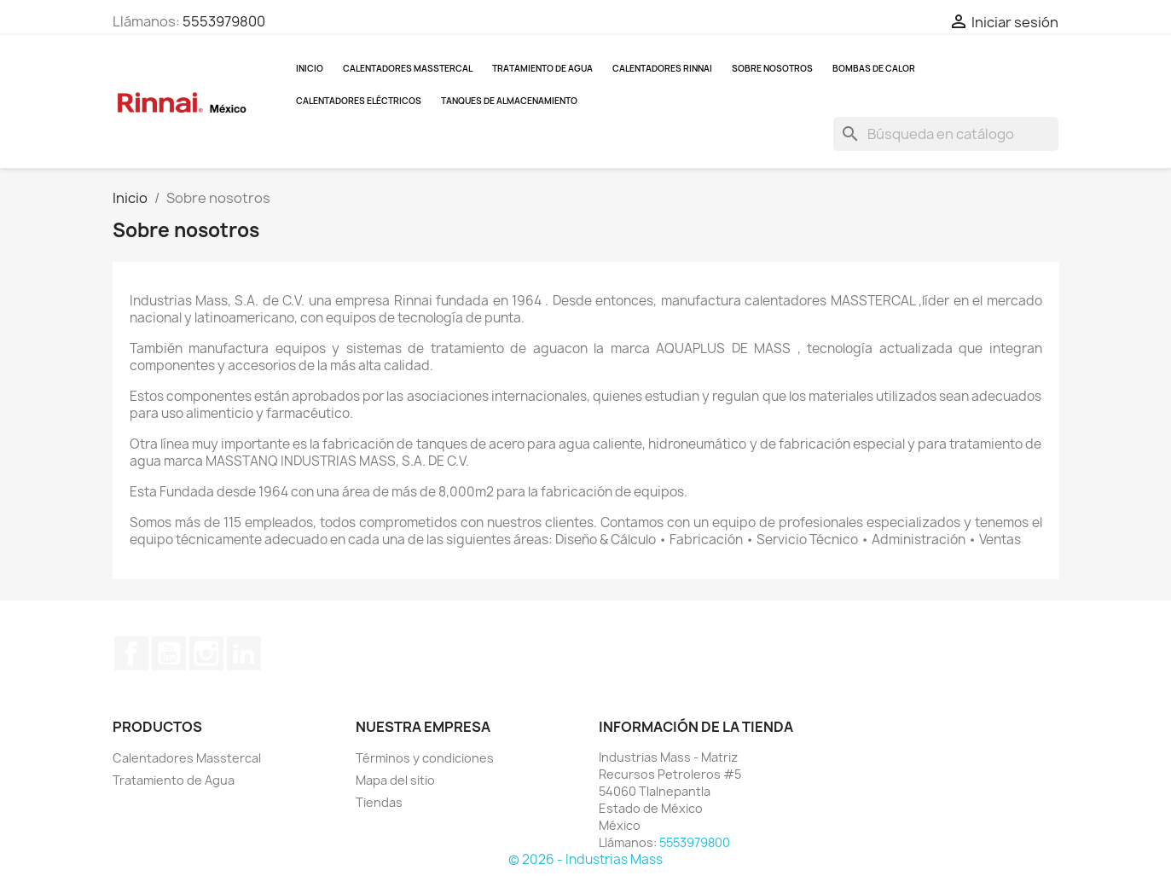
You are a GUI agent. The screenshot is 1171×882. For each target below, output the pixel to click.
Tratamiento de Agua (542, 68)
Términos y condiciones (425, 758)
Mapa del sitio (395, 780)
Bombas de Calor (873, 68)
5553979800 (224, 21)
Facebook (131, 653)
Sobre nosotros (772, 68)
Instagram (206, 653)
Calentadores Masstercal (407, 68)
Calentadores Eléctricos (358, 101)
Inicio (309, 68)
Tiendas (379, 802)
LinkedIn (244, 653)
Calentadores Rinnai (662, 68)
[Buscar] (945, 134)
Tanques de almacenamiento (509, 101)
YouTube (169, 653)
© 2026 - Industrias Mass (585, 859)
